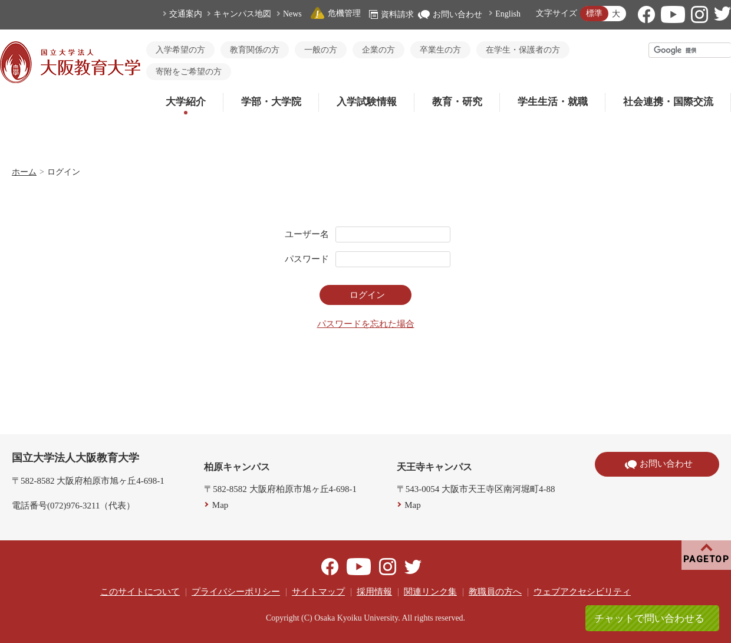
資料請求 (391, 14)
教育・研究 (457, 101)
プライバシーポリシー (236, 591)
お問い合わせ (450, 14)
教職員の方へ (495, 591)
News (292, 13)
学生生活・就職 (553, 101)
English (508, 13)
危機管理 (335, 13)
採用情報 (374, 591)
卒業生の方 (440, 49)
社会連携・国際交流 (668, 101)
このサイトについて (140, 591)
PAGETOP (706, 559)
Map (220, 505)
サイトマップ (318, 591)
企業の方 (378, 49)
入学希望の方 (180, 49)
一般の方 (320, 49)
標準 (594, 13)
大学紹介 (186, 101)
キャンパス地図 (242, 13)
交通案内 (185, 13)
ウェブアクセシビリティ (582, 591)
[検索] (690, 50)
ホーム (24, 172)
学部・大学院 (271, 101)
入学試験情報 (367, 101)
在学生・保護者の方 (523, 49)
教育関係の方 (254, 49)
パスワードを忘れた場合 (365, 324)
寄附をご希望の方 (189, 71)
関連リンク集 (430, 591)
